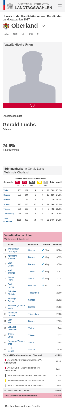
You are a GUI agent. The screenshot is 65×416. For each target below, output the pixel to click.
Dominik (17, 314)
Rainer (17, 285)
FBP (15, 34)
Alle (6, 34)
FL (38, 34)
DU (31, 34)
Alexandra (17, 328)
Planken (6, 200)
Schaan (6, 204)
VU (23, 34)
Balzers (6, 195)
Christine (17, 292)
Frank (17, 278)
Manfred (17, 257)
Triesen (6, 209)
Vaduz (6, 190)
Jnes (17, 342)
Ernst (17, 335)
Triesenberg (8, 214)
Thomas (17, 271)
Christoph (17, 250)
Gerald (17, 349)
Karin (17, 307)
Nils (17, 321)
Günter (17, 264)
